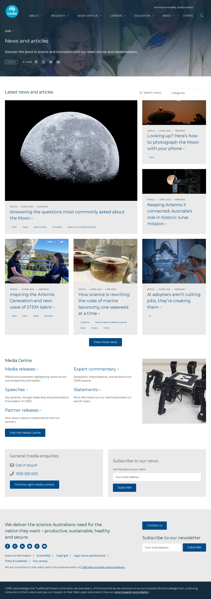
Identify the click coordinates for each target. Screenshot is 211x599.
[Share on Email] (58, 62)
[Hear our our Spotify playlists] (29, 546)
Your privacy (40, 561)
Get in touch (26, 465)
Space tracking (40, 227)
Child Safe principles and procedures (103, 567)
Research (60, 15)
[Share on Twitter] (43, 62)
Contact (11, 62)
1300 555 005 (27, 474)
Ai (150, 316)
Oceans (94, 328)
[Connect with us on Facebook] (7, 546)
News (169, 15)
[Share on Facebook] (36, 62)
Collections (84, 322)
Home (8, 30)
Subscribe (124, 487)
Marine (106, 328)
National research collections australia (111, 322)
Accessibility (43, 555)
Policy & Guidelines (16, 561)
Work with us (89, 15)
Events (188, 15)
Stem (25, 316)
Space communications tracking (82, 227)
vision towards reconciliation (131, 592)
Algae (82, 328)
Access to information (18, 555)
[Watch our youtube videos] (44, 546)
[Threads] (37, 546)
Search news (150, 92)
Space (25, 227)
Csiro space (57, 227)
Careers (118, 15)
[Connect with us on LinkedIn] (22, 546)
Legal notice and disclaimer (90, 555)
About (36, 15)
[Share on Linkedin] (50, 62)
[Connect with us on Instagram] (14, 546)
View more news (105, 342)
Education (144, 15)
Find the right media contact (34, 484)
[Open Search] (202, 15)
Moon (14, 227)
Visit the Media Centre (25, 433)
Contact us (154, 525)
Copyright (62, 555)
